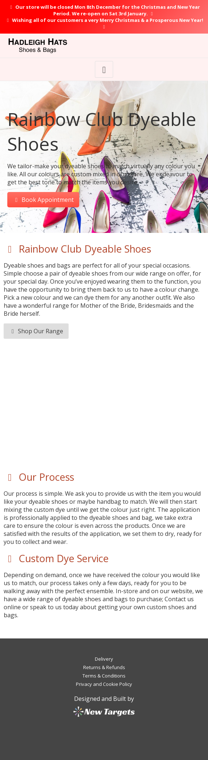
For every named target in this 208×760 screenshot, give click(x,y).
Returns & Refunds (104, 667)
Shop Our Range (36, 331)
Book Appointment (43, 200)
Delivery (104, 659)
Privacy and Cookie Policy (104, 684)
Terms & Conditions (104, 675)
